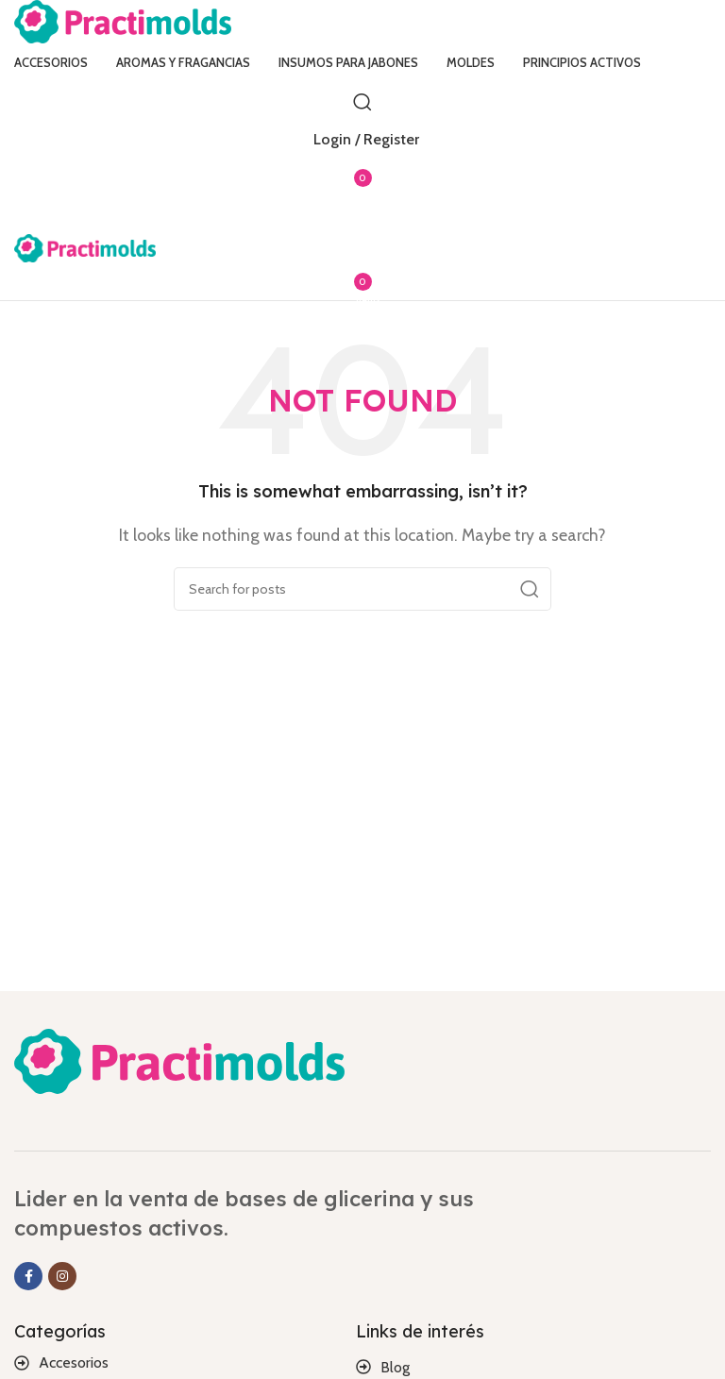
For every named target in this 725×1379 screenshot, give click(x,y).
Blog (395, 1367)
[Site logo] (122, 20)
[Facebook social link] (28, 1276)
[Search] (362, 102)
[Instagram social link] (62, 1276)
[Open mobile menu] (362, 215)
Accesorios (74, 1362)
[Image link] (179, 1059)
